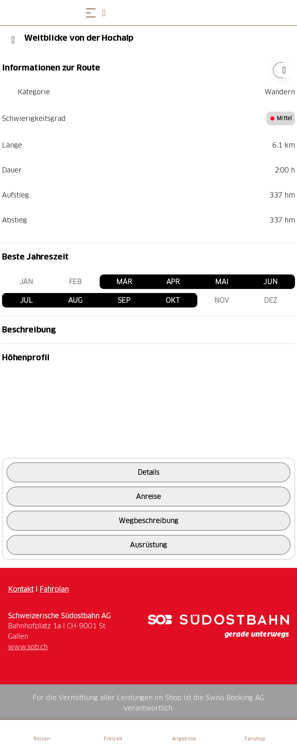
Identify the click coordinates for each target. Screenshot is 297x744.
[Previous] (13, 40)
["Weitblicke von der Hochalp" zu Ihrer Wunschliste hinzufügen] (281, 70)
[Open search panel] (107, 12)
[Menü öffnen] (91, 12)
